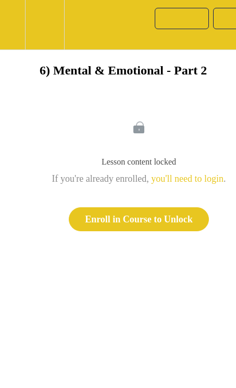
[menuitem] (44, 24)
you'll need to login (187, 178)
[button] (12, 24)
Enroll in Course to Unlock (139, 219)
